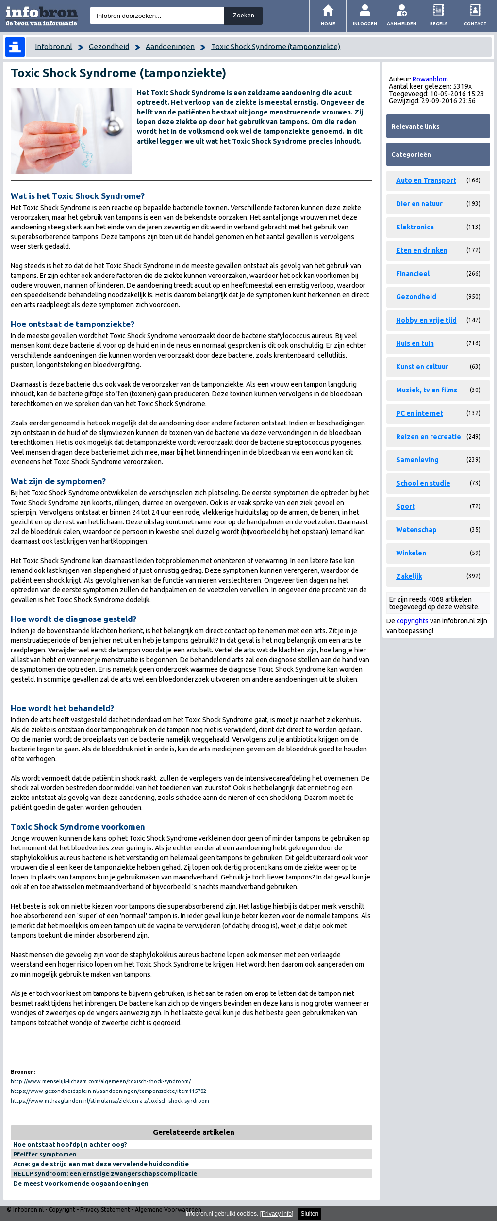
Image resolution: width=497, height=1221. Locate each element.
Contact (475, 23)
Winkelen (411, 553)
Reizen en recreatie (428, 436)
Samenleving (417, 460)
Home (328, 23)
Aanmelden (401, 23)
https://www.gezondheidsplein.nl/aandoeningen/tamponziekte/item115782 (108, 1091)
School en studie (423, 483)
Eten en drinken (421, 250)
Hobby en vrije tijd (426, 320)
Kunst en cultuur (422, 367)
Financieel (413, 273)
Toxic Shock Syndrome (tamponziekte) (275, 46)
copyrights (413, 621)
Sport (405, 506)
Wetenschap (416, 530)
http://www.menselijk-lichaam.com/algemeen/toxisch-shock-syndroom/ (101, 1081)
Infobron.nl (53, 46)
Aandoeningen (170, 46)
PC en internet (419, 413)
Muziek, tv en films (426, 390)
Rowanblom (430, 79)
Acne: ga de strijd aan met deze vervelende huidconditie (101, 1163)
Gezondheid (109, 46)
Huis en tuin (415, 343)
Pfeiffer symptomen (45, 1154)
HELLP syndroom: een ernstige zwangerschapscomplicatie (105, 1173)
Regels (438, 23)
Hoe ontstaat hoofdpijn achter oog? (70, 1144)
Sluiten (309, 1213)
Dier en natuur (419, 204)
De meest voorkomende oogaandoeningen (81, 1183)
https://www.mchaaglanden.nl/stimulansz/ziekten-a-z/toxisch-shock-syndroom (110, 1101)
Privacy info (277, 1213)
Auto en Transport (426, 180)
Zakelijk (409, 576)
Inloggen (365, 23)
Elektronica (415, 227)
